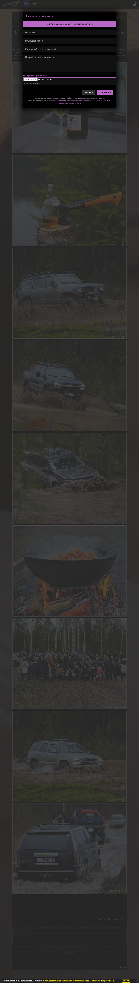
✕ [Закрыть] (134, 981)
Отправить (105, 92)
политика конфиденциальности (86, 981)
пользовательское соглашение (58, 981)
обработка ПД (108, 981)
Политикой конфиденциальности (79, 100)
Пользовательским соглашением (53, 100)
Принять (126, 981)
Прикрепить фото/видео (35, 75)
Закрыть (89, 92)
